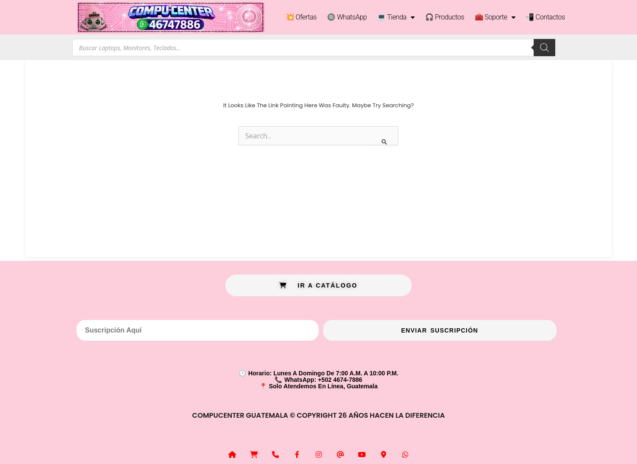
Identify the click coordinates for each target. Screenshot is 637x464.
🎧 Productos (444, 17)
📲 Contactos (545, 17)
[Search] (544, 47)
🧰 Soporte (495, 17)
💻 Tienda (395, 17)
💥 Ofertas (301, 17)
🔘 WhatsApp (347, 17)
